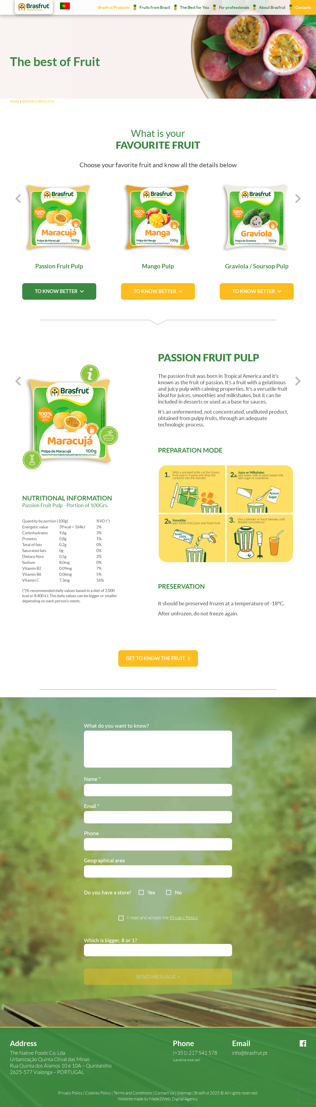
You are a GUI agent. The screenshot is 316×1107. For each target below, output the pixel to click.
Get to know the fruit (155, 658)
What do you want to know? (116, 725)
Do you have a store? (107, 892)
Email (91, 806)
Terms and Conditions (133, 1093)
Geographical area (104, 860)
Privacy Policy (184, 917)
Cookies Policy (98, 1093)
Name (92, 778)
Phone (91, 833)
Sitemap (184, 1093)
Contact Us (164, 1093)
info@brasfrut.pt (249, 1053)
